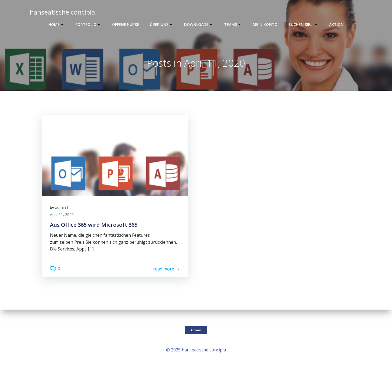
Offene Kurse (125, 24)
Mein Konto (265, 24)
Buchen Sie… (303, 24)
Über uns (161, 24)
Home (56, 24)
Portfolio (88, 24)
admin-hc (63, 207)
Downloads (198, 24)
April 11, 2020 (62, 214)
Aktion (336, 24)
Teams (233, 24)
